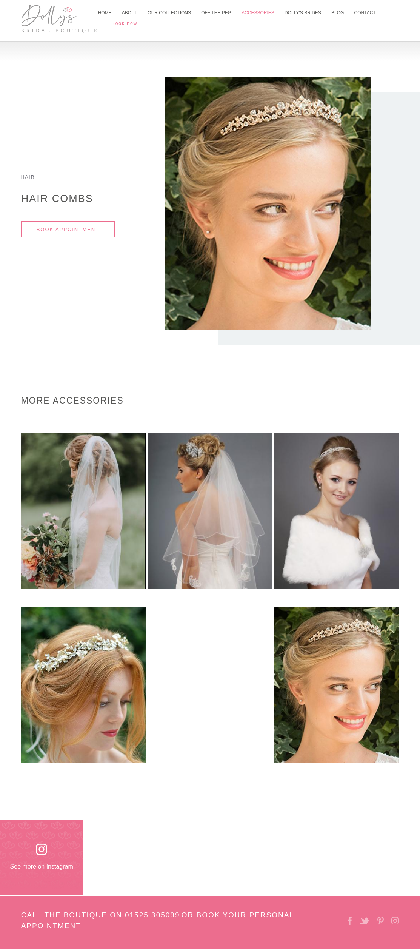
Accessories (258, 12)
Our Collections (169, 12)
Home (105, 12)
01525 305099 (152, 915)
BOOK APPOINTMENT (68, 229)
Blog (337, 12)
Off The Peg (216, 12)
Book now (125, 23)
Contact (365, 12)
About (129, 12)
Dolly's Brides (303, 12)
